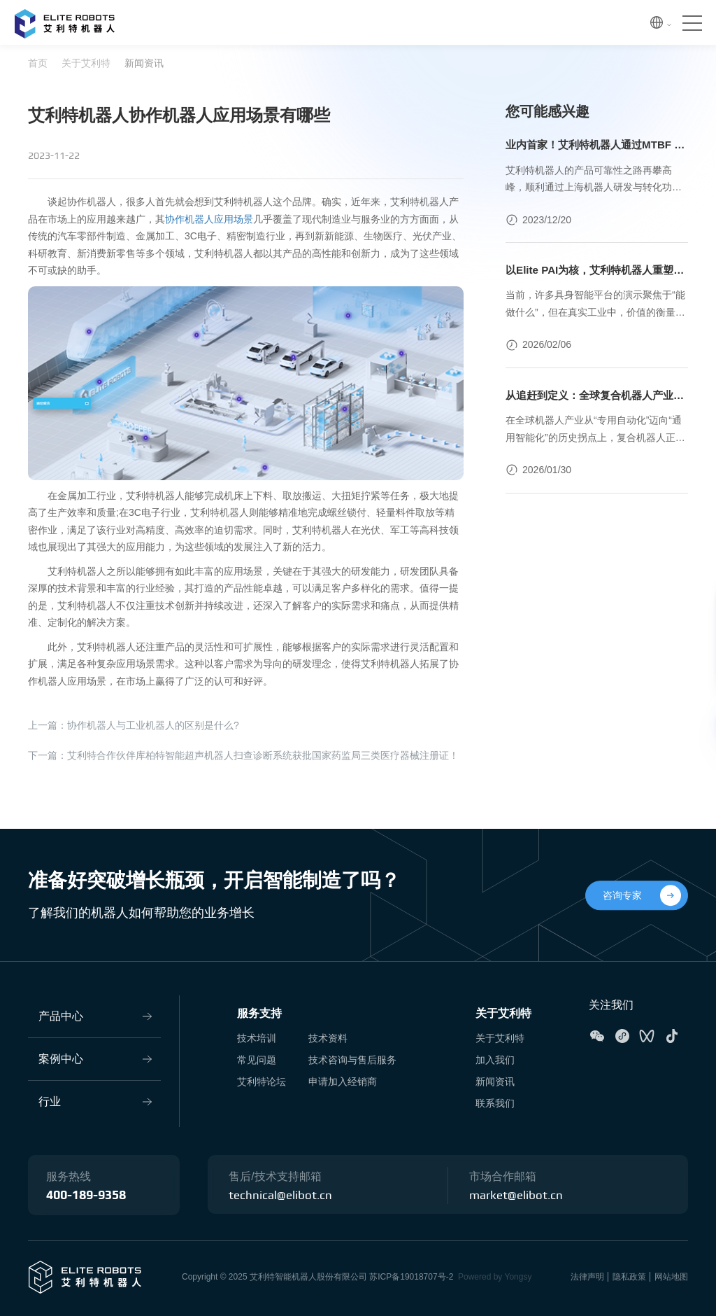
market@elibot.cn (517, 1195)
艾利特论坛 (261, 1081)
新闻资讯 (144, 63)
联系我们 (495, 1103)
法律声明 (587, 1277)
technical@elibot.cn (282, 1195)
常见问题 (256, 1059)
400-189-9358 (86, 1195)
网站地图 (671, 1277)
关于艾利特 (86, 63)
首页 (38, 63)
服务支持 (259, 1013)
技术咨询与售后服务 (352, 1059)
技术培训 (256, 1038)
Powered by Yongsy (494, 1277)
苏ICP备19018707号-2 (411, 1277)
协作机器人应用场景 (209, 219)
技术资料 (328, 1038)
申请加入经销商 (342, 1081)
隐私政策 (629, 1277)
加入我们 (495, 1059)
